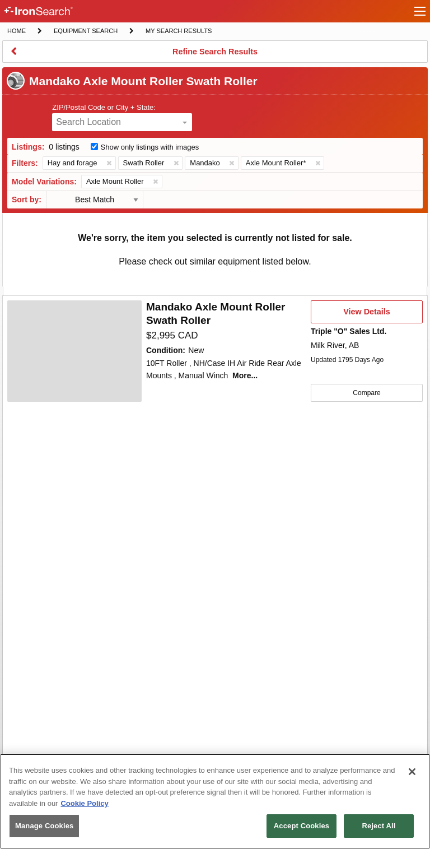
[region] (215, 801)
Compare (366, 393)
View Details (366, 315)
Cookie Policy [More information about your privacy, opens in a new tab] (84, 803)
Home (16, 30)
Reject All (378, 826)
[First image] (74, 351)
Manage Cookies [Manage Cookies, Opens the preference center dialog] (44, 826)
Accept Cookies (301, 826)
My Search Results (178, 32)
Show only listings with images (150, 147)
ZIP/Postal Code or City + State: (104, 107)
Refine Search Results (215, 55)
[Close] (412, 771)
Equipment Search (85, 32)
